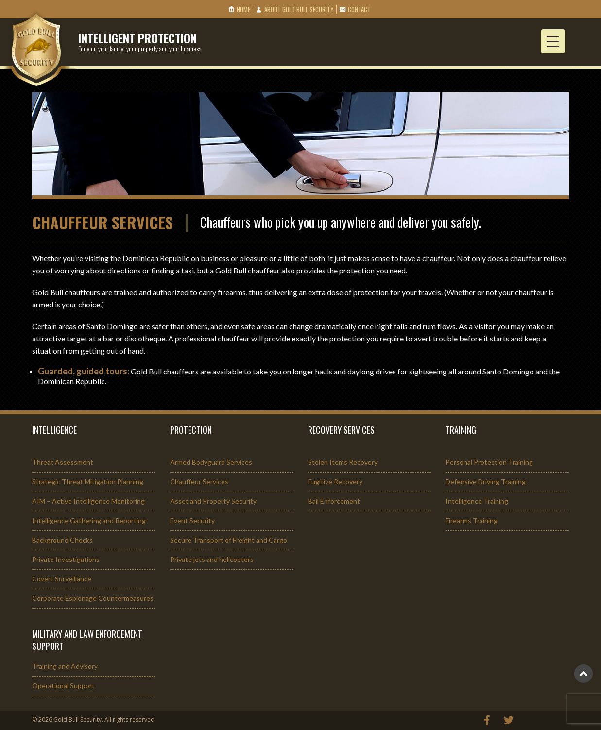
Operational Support (63, 685)
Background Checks (62, 540)
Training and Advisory (65, 666)
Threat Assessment (62, 462)
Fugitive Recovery (335, 481)
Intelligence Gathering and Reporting (89, 520)
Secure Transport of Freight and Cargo (228, 540)
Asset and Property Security (213, 501)
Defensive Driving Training (486, 481)
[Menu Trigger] (553, 41)
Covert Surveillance (61, 579)
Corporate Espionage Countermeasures (93, 598)
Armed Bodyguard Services (211, 462)
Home (243, 9)
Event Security (192, 520)
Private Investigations (66, 559)
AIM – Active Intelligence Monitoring (88, 501)
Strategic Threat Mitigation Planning (87, 481)
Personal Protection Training (489, 462)
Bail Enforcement (334, 501)
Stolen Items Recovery (343, 462)
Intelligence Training (477, 501)
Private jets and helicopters (212, 559)
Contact (359, 9)
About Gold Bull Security (299, 9)
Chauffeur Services (199, 481)
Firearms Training (472, 520)
